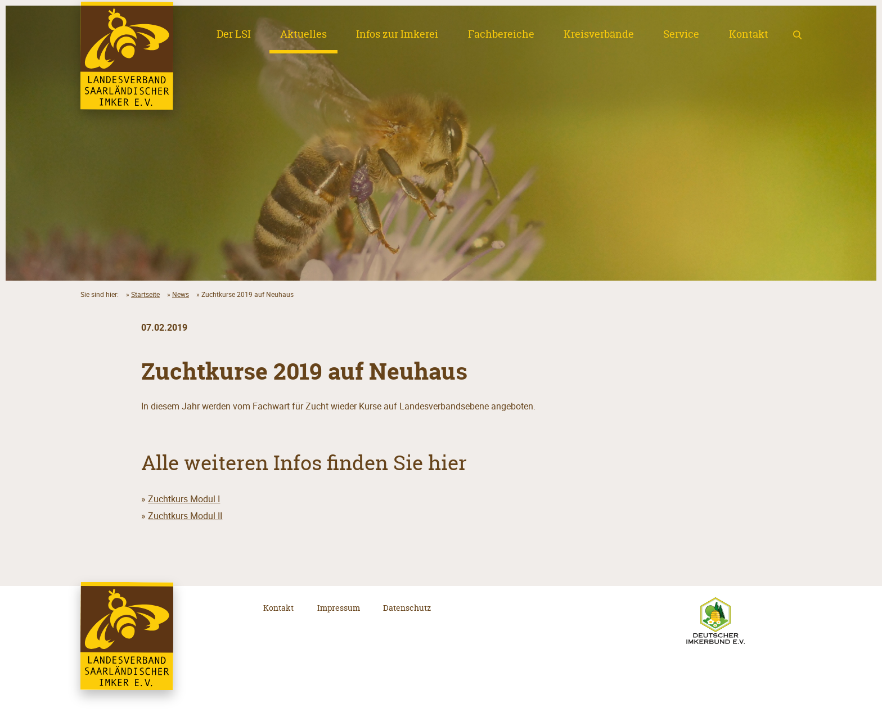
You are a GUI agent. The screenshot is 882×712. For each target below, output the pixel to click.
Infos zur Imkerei (397, 34)
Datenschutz (407, 607)
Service (681, 34)
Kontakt (748, 34)
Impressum (338, 607)
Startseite (145, 294)
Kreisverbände (599, 34)
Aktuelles (303, 34)
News (180, 294)
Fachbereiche (501, 34)
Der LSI (234, 34)
